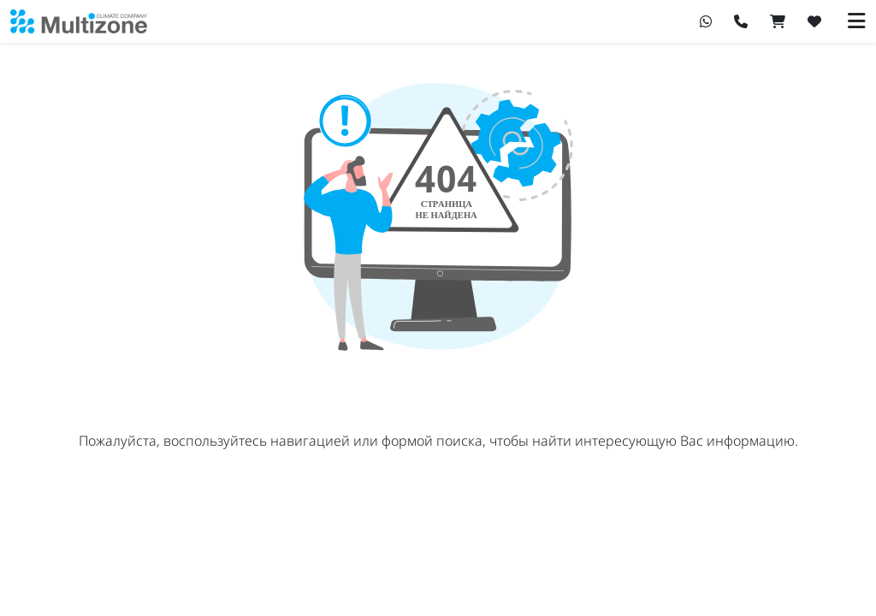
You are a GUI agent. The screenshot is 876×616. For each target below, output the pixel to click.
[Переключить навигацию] (857, 21)
